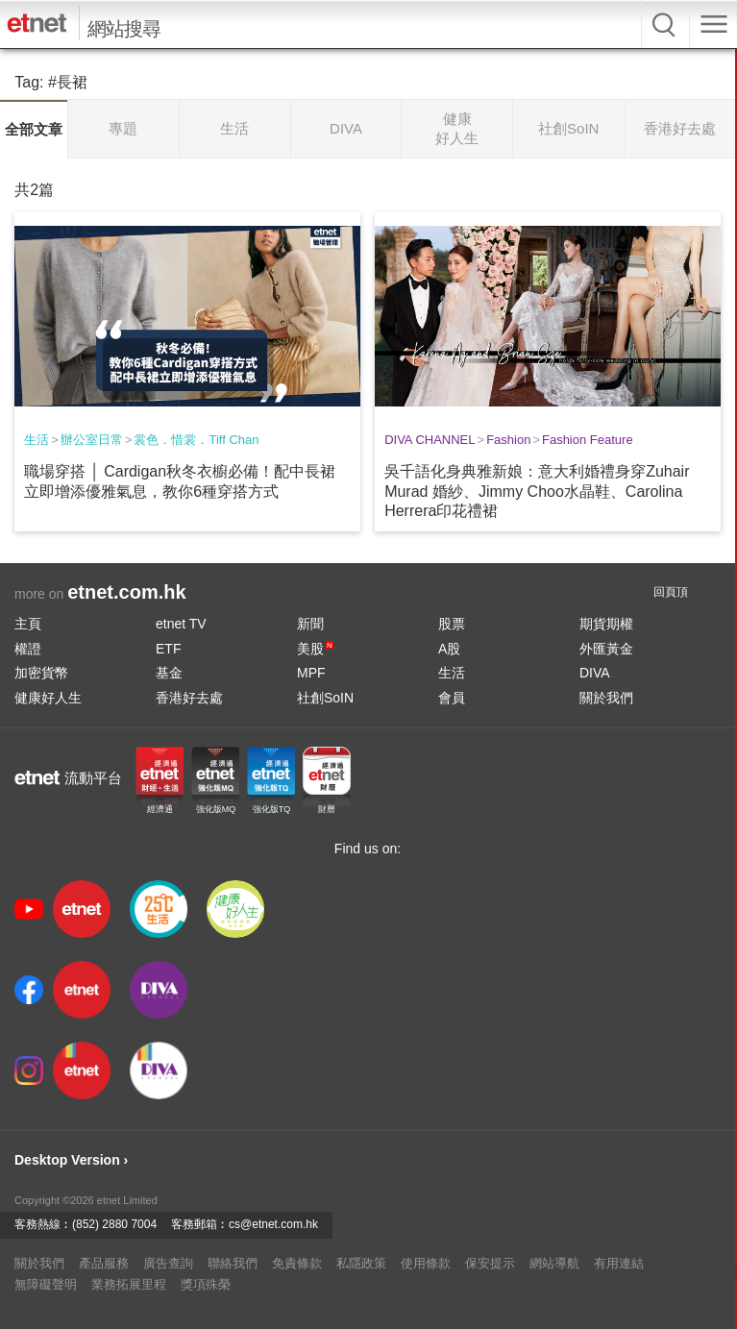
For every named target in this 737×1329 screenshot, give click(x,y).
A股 (449, 648)
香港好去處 (189, 697)
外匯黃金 (606, 648)
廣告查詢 (168, 1263)
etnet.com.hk (126, 592)
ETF (168, 648)
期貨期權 (606, 623)
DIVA (594, 672)
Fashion (508, 439)
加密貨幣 (41, 672)
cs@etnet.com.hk (273, 1224)
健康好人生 (48, 697)
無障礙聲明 (45, 1284)
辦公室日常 (92, 439)
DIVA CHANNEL (429, 439)
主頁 (27, 623)
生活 (36, 439)
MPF (311, 672)
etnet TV (181, 623)
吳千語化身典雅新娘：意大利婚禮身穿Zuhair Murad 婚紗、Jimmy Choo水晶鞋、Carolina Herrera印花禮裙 (536, 491)
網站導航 (554, 1263)
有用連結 (619, 1263)
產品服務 (104, 1263)
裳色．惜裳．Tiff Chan (196, 439)
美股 (315, 648)
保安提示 (490, 1263)
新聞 (310, 623)
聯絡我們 (233, 1263)
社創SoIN (325, 697)
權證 (27, 648)
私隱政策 (361, 1263)
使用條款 (426, 1263)
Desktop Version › (71, 1160)
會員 (451, 697)
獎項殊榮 (206, 1284)
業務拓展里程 (128, 1284)
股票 (451, 623)
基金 (169, 672)
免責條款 (297, 1263)
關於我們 (606, 697)
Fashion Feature (587, 439)
